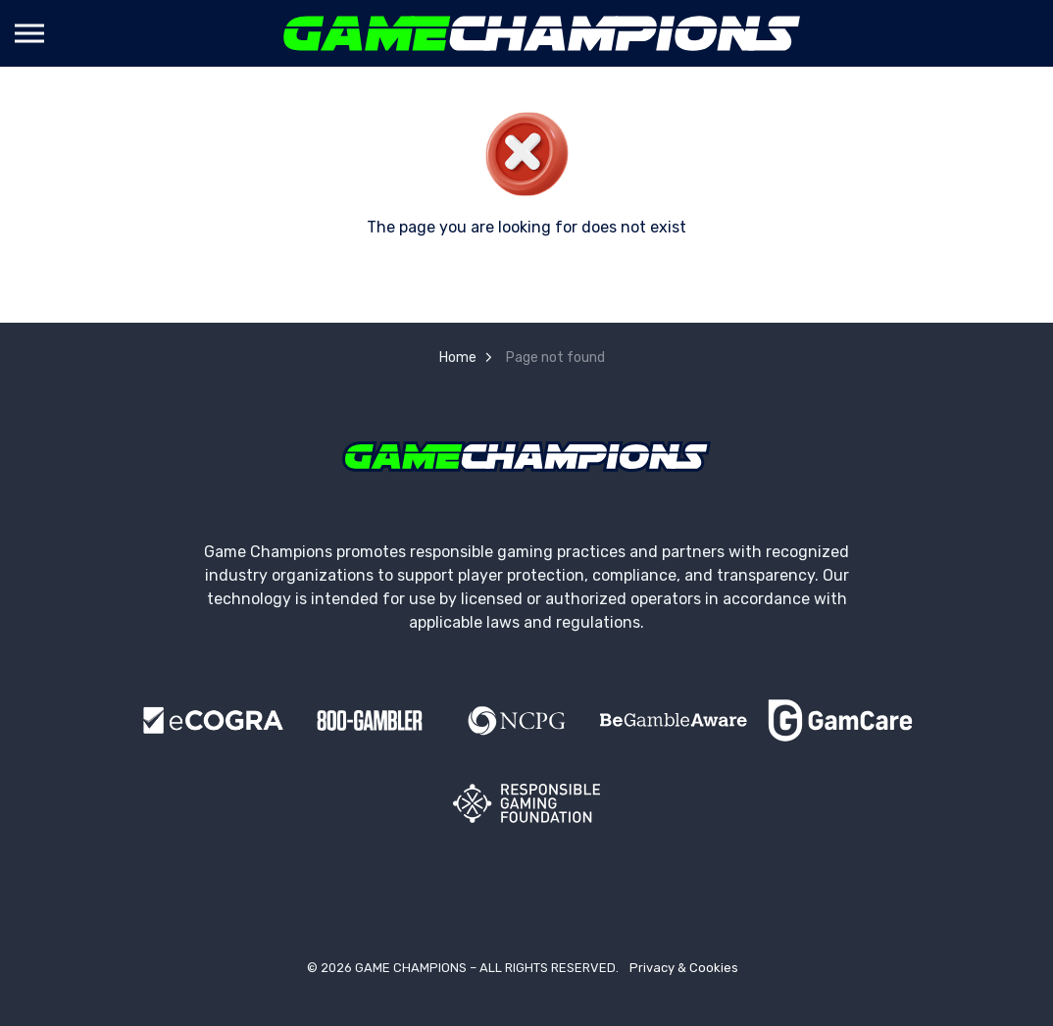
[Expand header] (29, 33)
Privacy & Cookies (683, 967)
